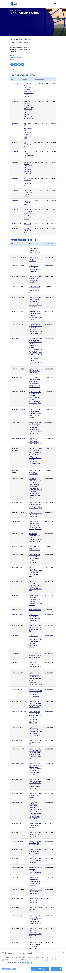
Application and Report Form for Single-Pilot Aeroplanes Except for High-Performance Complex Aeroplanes (35, 678)
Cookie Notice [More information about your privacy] (26, 962)
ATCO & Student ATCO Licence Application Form (34, 548)
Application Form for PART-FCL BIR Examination (35, 514)
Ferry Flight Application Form (27, 230)
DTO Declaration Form (27, 144)
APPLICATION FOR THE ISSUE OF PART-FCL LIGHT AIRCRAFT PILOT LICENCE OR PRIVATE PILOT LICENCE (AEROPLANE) (35, 717)
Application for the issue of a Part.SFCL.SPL (35, 472)
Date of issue (39, 79)
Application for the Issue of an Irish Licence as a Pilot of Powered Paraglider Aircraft (35, 413)
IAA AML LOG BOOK (35, 610)
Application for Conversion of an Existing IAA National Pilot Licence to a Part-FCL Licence (35, 731)
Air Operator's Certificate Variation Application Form (28, 181)
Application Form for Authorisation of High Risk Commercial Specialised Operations (28, 167)
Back (12, 69)
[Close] (63, 952)
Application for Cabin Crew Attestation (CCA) (35, 742)
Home (11, 10)
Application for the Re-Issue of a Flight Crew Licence (35, 860)
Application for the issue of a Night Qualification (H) (35, 842)
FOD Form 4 (27, 224)
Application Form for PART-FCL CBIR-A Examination (35, 370)
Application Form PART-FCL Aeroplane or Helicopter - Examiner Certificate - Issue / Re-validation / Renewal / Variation (35, 768)
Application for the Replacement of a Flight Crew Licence (35, 834)
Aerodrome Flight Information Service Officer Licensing (35, 655)
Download (13, 57)
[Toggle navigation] (55, 4)
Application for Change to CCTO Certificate (34, 259)
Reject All (57, 969)
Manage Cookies (9, 969)
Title (25, 79)
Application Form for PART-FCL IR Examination (35, 909)
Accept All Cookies (40, 969)
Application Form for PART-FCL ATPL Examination (35, 891)
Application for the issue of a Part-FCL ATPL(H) (35, 795)
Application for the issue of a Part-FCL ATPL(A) (35, 825)
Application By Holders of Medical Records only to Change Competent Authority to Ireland (35, 525)
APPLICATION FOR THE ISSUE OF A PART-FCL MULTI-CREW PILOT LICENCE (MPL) (34, 558)
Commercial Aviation (18, 10)
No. (12, 79)
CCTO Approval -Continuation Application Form (34, 250)
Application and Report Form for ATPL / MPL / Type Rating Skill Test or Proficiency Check (35, 692)
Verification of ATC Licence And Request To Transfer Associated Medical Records (35, 315)
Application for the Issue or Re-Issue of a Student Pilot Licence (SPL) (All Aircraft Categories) (35, 919)
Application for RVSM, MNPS (27, 202)
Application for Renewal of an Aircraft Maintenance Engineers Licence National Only (35, 881)
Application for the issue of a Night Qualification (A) (35, 851)
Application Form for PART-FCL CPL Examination (35, 900)
